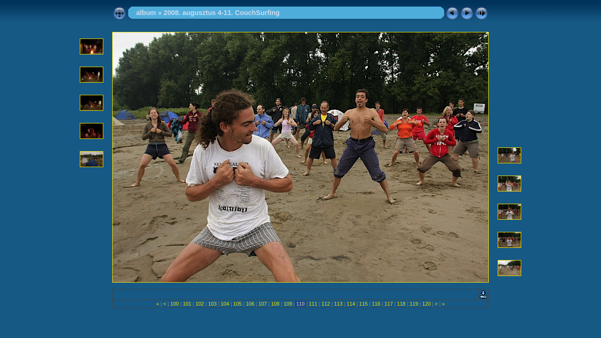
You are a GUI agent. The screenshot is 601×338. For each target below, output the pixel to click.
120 (426, 304)
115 (363, 304)
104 (225, 304)
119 (413, 304)
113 (338, 304)
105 (237, 304)
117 (388, 304)
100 (174, 304)
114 (350, 304)
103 (212, 304)
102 (199, 304)
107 (263, 304)
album (146, 12)
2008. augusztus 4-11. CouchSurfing (221, 12)
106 (250, 304)
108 (275, 304)
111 (313, 304)
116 (376, 304)
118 (401, 304)
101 (187, 304)
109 (287, 304)
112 (325, 304)
